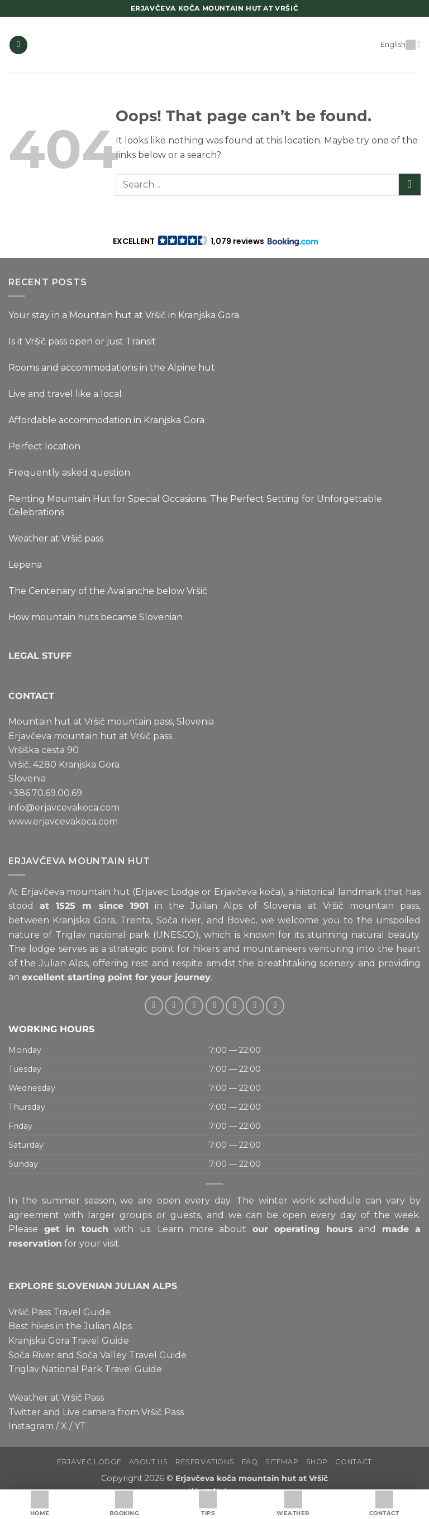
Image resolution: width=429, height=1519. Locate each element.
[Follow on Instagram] (174, 1005)
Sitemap (281, 1462)
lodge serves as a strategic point (101, 948)
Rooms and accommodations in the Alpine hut (111, 367)
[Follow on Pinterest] (255, 1005)
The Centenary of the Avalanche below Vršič (107, 591)
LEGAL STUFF (40, 655)
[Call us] (235, 1005)
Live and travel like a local (65, 394)
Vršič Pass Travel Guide (59, 1312)
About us (148, 1462)
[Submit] (410, 184)
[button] (18, 45)
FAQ (250, 1462)
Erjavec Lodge (89, 1462)
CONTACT (31, 696)
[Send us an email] (215, 1005)
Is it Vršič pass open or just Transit (82, 341)
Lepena (25, 564)
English (400, 44)
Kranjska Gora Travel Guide (68, 1340)
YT (80, 1426)
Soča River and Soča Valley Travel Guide (97, 1354)
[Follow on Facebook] (154, 1005)
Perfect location (44, 446)
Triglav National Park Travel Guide (85, 1369)
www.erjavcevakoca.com (63, 821)
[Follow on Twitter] (194, 1005)
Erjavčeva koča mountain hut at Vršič (251, 1478)
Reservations (204, 1462)
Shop (317, 1462)
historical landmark (338, 892)
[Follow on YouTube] (275, 1005)
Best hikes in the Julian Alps (70, 1326)
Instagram (31, 1426)
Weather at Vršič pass (55, 538)
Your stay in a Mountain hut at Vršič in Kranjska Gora (123, 315)
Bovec (241, 920)
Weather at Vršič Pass (56, 1397)
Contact (353, 1462)
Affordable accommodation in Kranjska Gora (106, 420)
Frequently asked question (69, 472)
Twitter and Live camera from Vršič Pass (96, 1412)
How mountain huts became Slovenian (95, 617)
